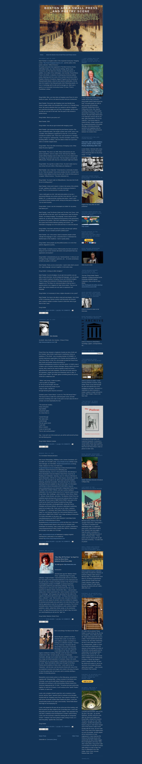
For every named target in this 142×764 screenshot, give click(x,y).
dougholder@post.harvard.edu (47, 468)
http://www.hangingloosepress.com (53, 63)
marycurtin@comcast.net (64, 461)
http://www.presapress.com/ (47, 342)
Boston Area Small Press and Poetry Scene (71, 10)
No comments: (66, 310)
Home (41, 54)
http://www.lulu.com (70, 564)
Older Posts (75, 736)
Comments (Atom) (52, 739)
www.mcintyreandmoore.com (54, 522)
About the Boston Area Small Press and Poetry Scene (61, 54)
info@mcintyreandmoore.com (64, 463)
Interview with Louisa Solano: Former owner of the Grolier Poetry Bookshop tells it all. (92, 143)
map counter (85, 226)
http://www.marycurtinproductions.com (54, 538)
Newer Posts (42, 736)
